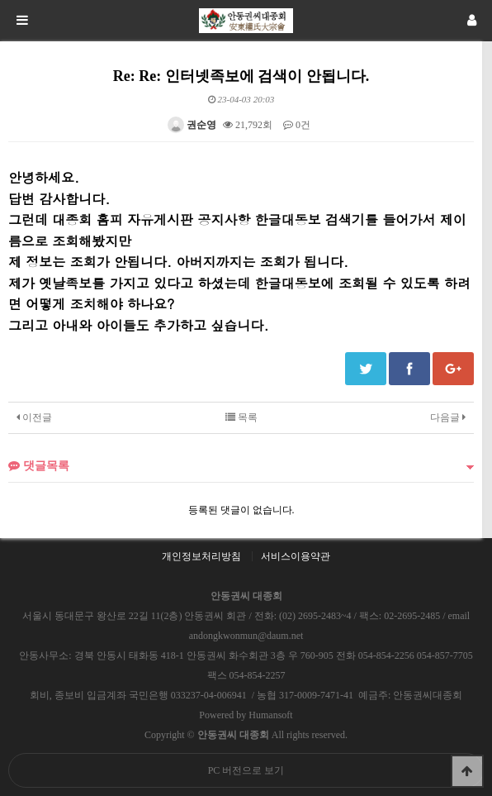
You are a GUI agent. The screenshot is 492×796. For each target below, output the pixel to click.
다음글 (448, 417)
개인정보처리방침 (201, 556)
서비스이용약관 (295, 556)
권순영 (192, 125)
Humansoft (270, 715)
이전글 (34, 417)
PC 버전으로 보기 (246, 770)
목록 (241, 417)
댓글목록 (38, 465)
